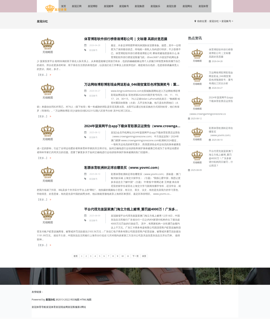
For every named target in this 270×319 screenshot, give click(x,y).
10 (122, 257)
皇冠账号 (125, 6)
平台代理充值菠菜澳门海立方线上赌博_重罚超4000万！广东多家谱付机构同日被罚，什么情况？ (157, 210)
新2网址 (81, 308)
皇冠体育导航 (39, 308)
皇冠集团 (140, 6)
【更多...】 (42, 76)
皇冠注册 (169, 6)
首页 (76, 257)
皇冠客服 (72, 308)
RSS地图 (74, 300)
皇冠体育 (199, 6)
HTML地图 (85, 300)
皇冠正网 (81, 6)
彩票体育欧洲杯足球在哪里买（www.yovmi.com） (124, 169)
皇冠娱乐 (155, 6)
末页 (144, 257)
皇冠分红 (214, 22)
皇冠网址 (184, 6)
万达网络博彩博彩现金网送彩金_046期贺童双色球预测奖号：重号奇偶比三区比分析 (148, 86)
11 (128, 257)
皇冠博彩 (95, 6)
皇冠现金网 (62, 308)
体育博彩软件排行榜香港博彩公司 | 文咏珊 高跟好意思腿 (128, 40)
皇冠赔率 (110, 6)
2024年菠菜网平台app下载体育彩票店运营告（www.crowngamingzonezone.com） (151, 127)
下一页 (135, 257)
